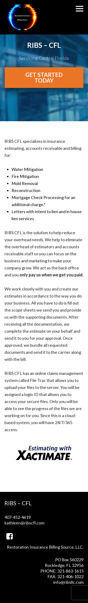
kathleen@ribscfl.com (24, 522)
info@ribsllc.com (68, 582)
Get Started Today (44, 77)
